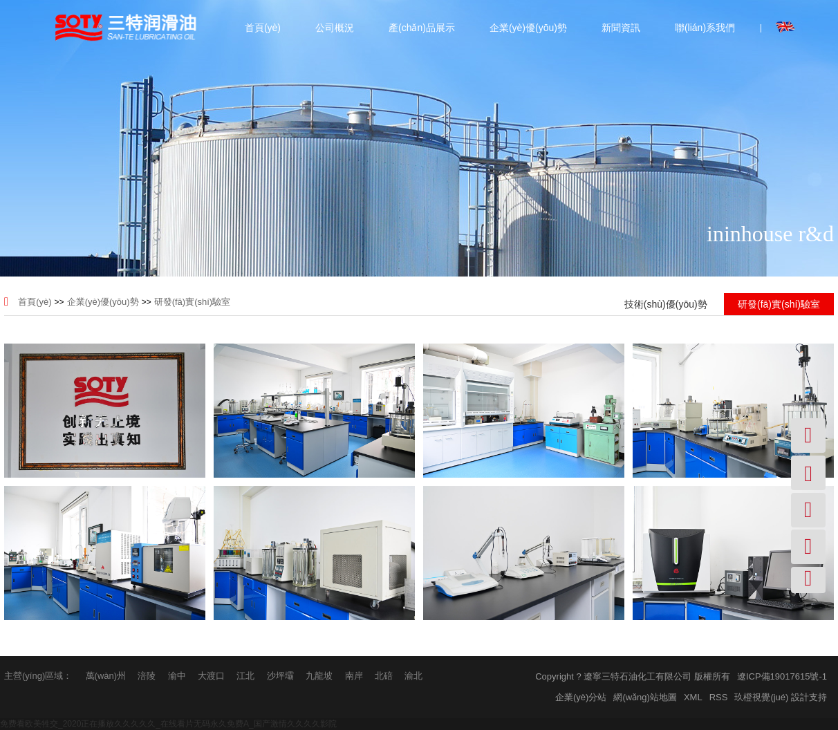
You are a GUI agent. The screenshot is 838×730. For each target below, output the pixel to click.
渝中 (177, 676)
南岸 (354, 676)
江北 (245, 676)
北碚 (384, 676)
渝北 (413, 676)
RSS (718, 697)
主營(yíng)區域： (38, 676)
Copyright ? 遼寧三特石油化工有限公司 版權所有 (632, 676)
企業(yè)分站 (580, 697)
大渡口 (211, 676)
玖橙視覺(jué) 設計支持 (780, 697)
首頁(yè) (262, 27)
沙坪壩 (280, 676)
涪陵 (147, 676)
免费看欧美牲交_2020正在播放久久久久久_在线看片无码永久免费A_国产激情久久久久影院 (168, 724)
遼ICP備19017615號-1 (782, 676)
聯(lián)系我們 (704, 27)
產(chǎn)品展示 (421, 27)
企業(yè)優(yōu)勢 (527, 27)
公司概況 (334, 27)
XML (693, 697)
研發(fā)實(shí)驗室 (192, 302)
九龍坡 (319, 676)
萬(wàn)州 (106, 676)
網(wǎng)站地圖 (645, 697)
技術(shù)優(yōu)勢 (665, 304)
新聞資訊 (620, 27)
